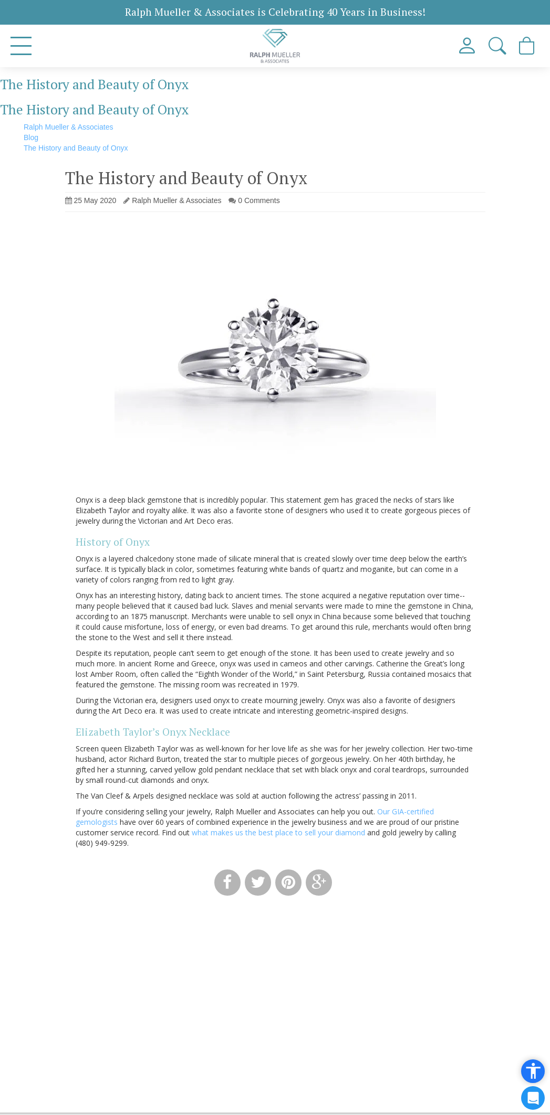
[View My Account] (468, 46)
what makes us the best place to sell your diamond (278, 832)
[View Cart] (527, 46)
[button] (498, 46)
